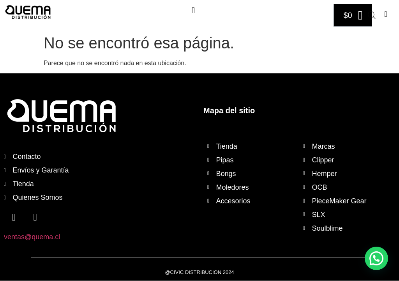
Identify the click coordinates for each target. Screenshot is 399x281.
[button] (193, 10)
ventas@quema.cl (32, 237)
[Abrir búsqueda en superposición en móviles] (372, 15)
